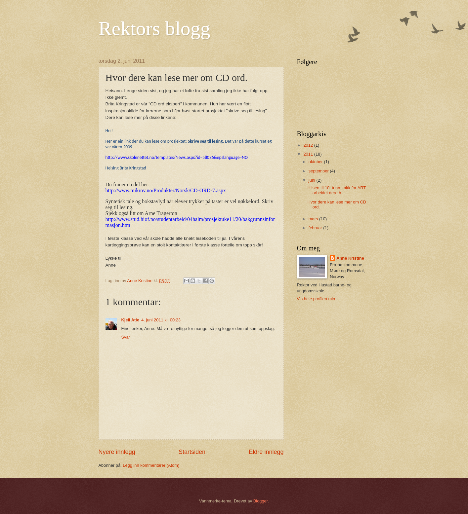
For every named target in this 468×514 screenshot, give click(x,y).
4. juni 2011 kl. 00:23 (161, 319)
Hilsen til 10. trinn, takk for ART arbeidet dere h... (337, 190)
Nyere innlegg (117, 452)
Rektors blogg (154, 28)
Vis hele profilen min (316, 298)
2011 (308, 154)
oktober (316, 161)
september (319, 170)
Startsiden (192, 452)
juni (313, 180)
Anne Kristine (350, 258)
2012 (308, 145)
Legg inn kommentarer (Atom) (151, 465)
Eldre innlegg (266, 452)
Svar (125, 337)
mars (314, 218)
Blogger (260, 500)
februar (316, 227)
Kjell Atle (130, 319)
